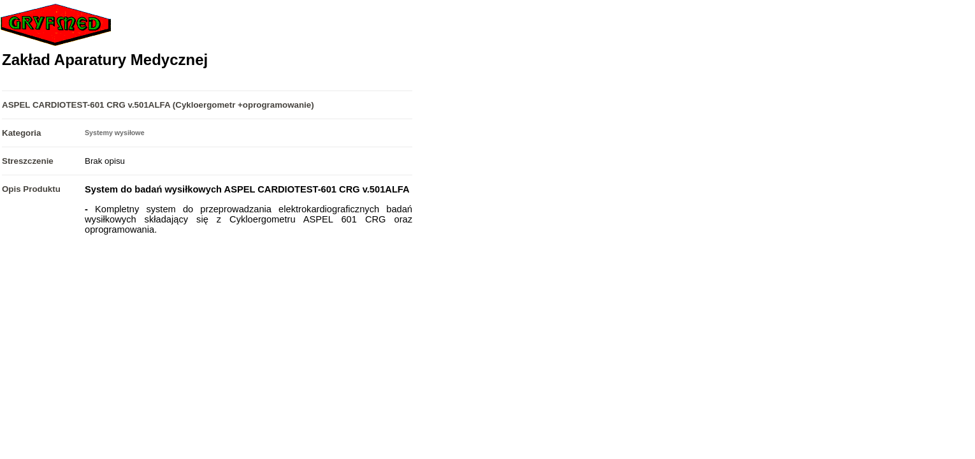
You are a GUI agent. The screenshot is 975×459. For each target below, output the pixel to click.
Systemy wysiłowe (115, 132)
